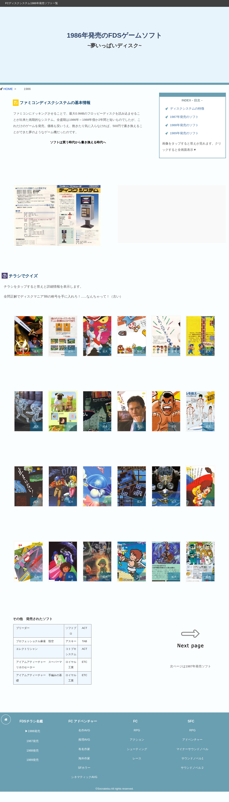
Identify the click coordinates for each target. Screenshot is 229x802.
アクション (137, 739)
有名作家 (84, 749)
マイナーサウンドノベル (192, 749)
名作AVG (84, 730)
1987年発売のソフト (184, 117)
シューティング (137, 749)
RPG (137, 730)
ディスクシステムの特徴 (187, 108)
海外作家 (84, 758)
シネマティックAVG (84, 777)
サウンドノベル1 (192, 758)
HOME (8, 89)
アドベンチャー (192, 739)
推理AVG (84, 739)
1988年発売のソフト (184, 125)
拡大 (36, 351)
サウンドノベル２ (192, 767)
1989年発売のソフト (184, 133)
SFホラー (84, 767)
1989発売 (32, 759)
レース (137, 758)
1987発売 (32, 741)
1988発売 (32, 750)
